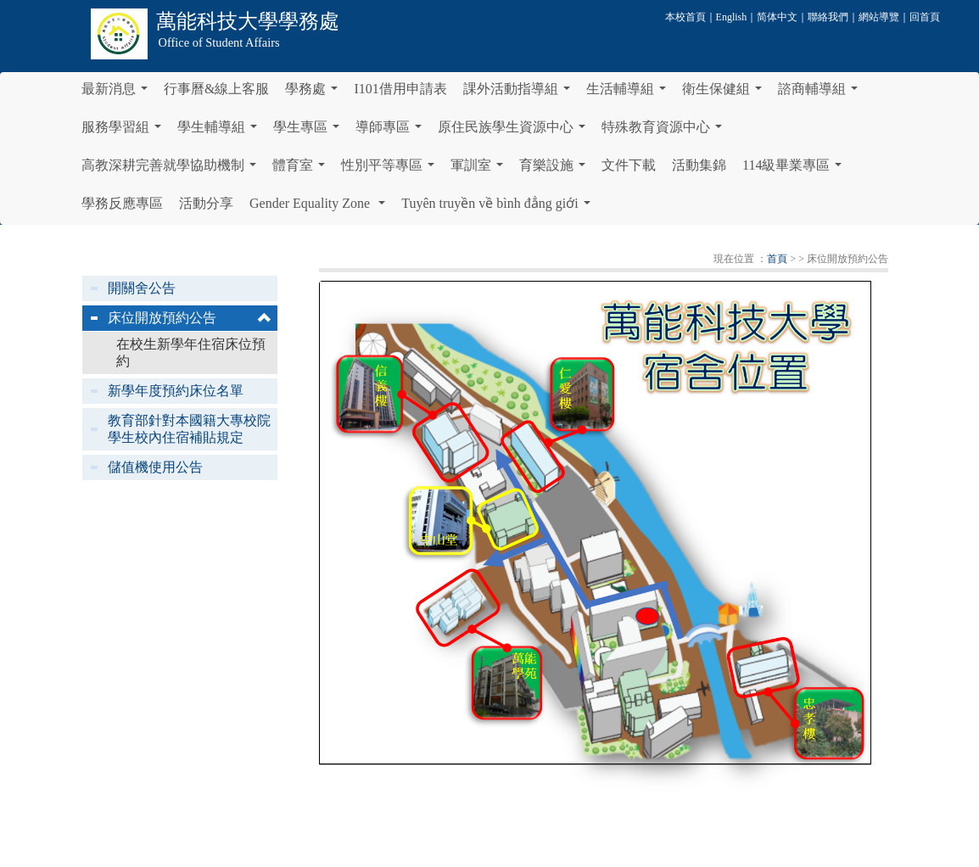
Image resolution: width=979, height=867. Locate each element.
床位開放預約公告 (162, 317)
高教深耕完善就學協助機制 (172, 170)
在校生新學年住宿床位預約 (191, 352)
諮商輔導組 (821, 93)
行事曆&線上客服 (216, 88)
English (731, 17)
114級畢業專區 (795, 170)
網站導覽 (879, 17)
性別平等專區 (391, 170)
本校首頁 (685, 17)
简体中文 (777, 17)
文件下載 (628, 165)
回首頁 (924, 17)
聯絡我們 (828, 17)
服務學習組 (124, 131)
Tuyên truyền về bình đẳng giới (498, 208)
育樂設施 (555, 170)
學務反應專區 (122, 203)
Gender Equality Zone (320, 208)
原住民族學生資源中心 (515, 131)
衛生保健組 (725, 93)
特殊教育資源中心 (665, 131)
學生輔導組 (220, 131)
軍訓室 (480, 170)
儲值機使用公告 (155, 467)
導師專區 (391, 131)
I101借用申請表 (400, 88)
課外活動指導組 (520, 93)
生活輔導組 (629, 93)
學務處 (314, 93)
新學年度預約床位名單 (175, 390)
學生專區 (309, 131)
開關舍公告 (142, 288)
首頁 (777, 259)
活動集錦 (699, 165)
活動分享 (206, 203)
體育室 (302, 170)
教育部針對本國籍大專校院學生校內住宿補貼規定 (189, 429)
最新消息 (117, 93)
